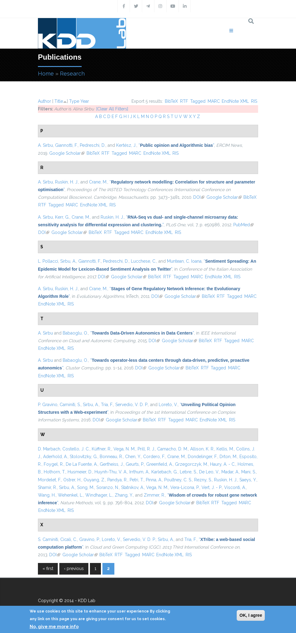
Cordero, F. (154, 456)
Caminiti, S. (70, 404)
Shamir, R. (47, 487)
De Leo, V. (209, 471)
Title (58, 101)
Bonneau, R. (111, 456)
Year (84, 101)
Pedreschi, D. (92, 145)
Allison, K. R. (202, 448)
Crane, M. (98, 182)
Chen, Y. (133, 456)
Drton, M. (228, 456)
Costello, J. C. (76, 448)
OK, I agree (250, 615)
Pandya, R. (117, 479)
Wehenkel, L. (70, 495)
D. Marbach (49, 448)
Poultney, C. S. (178, 479)
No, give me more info (54, 626)
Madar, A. (230, 471)
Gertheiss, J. (112, 464)
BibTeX (171, 101)
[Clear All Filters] (112, 108)
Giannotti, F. (66, 145)
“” (176, 145)
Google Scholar (66, 153)
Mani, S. (248, 471)
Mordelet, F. (49, 479)
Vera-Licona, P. (184, 487)
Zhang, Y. (124, 495)
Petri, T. (137, 479)
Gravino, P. (89, 539)
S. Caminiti (48, 539)
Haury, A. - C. (222, 464)
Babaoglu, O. (75, 333)
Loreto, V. (168, 404)
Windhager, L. (99, 495)
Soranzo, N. (107, 487)
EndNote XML (235, 101)
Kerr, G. (62, 217)
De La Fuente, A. (82, 464)
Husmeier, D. (80, 471)
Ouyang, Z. (94, 479)
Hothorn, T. (54, 471)
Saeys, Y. (248, 479)
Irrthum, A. (139, 471)
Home (46, 73)
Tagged (197, 101)
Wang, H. (47, 495)
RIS (254, 101)
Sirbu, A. (68, 261)
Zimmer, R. (154, 495)
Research (72, 73)
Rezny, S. (203, 479)
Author (44, 101)
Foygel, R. (54, 464)
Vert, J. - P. (212, 487)
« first (48, 568)
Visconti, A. (235, 487)
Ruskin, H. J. (66, 182)
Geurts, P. (135, 464)
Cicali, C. (68, 539)
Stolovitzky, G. (84, 456)
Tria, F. (107, 404)
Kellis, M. (225, 448)
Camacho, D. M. (172, 448)
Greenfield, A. (159, 464)
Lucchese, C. (143, 261)
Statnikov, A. (132, 487)
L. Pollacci (48, 261)
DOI (198, 197)
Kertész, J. (126, 145)
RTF (184, 101)
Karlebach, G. (164, 471)
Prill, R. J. (146, 448)
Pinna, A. (154, 479)
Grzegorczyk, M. (191, 464)
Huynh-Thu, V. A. (110, 471)
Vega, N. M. (124, 448)
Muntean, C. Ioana (184, 261)
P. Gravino (47, 404)
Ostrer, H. (72, 479)
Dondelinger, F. (202, 456)
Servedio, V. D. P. (131, 404)
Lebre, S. (188, 471)
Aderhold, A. (55, 456)
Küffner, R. (101, 448)
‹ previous (74, 568)
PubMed (243, 224)
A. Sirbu (45, 145)
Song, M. (85, 487)
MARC (214, 101)
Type (74, 101)
